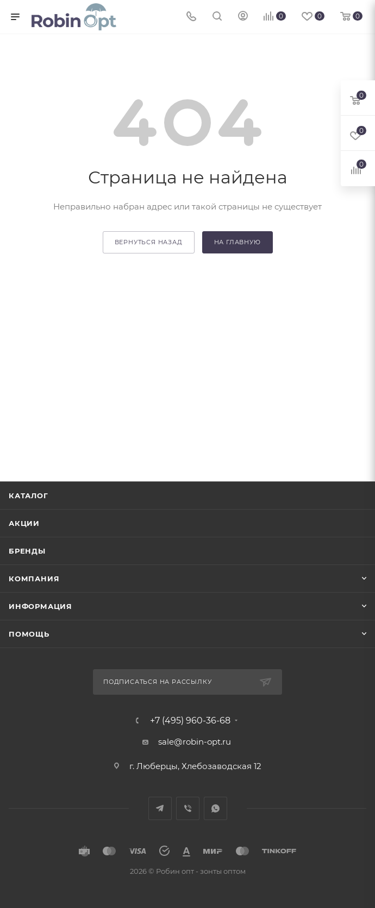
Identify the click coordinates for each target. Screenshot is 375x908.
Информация (40, 606)
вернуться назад (149, 242)
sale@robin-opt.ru (195, 741)
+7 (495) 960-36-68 (190, 720)
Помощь (29, 634)
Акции (24, 523)
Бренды (27, 551)
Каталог (28, 495)
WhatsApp (215, 808)
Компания (34, 578)
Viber (187, 808)
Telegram (160, 808)
